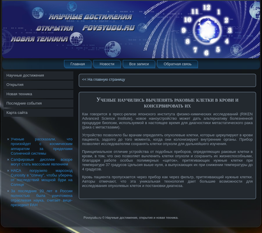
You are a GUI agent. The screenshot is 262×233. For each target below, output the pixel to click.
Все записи (139, 64)
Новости (107, 64)
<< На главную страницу (103, 79)
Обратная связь (178, 64)
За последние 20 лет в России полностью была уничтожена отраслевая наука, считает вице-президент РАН (41, 198)
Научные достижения (25, 75)
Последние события (24, 103)
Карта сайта (16, 112)
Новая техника (19, 94)
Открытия (15, 84)
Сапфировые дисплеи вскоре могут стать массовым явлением (41, 161)
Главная (77, 64)
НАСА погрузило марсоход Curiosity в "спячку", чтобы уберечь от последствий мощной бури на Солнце (41, 177)
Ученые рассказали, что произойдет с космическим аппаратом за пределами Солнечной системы (41, 146)
